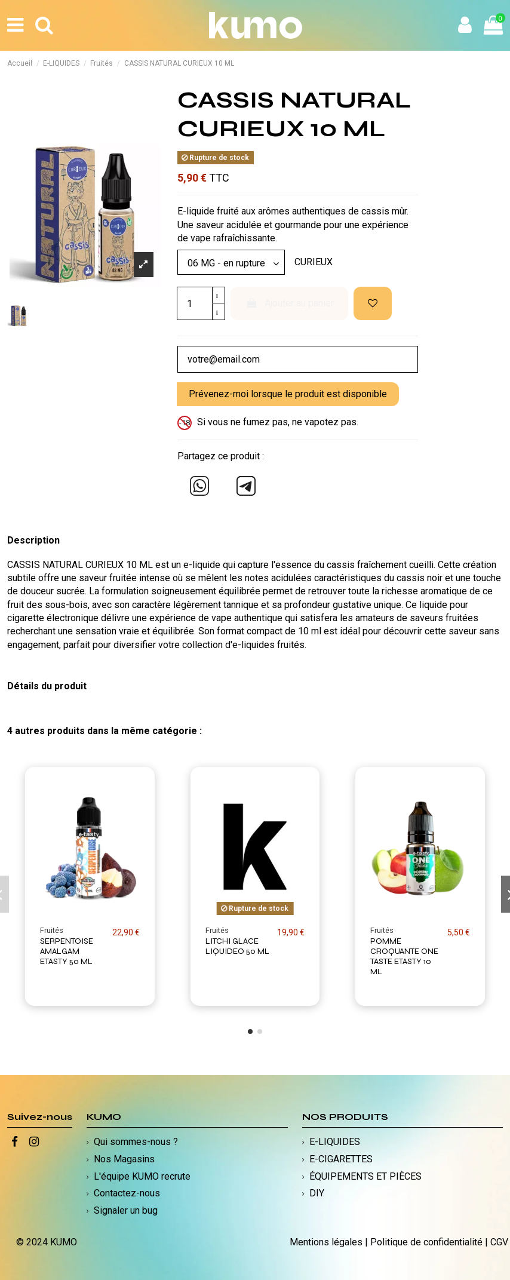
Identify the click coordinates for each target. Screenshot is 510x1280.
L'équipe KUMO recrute (142, 1176)
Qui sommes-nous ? (136, 1141)
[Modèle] (231, 262)
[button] (250, 1031)
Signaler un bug (126, 1210)
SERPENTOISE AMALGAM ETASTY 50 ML (66, 952)
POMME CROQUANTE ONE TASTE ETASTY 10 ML (404, 957)
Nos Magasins (124, 1159)
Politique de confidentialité (426, 1242)
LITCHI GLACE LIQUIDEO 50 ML (237, 947)
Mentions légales (326, 1242)
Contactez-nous (127, 1193)
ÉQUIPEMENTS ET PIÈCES (365, 1176)
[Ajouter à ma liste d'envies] (373, 303)
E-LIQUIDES (334, 1141)
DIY (316, 1193)
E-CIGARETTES (341, 1159)
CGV (499, 1242)
